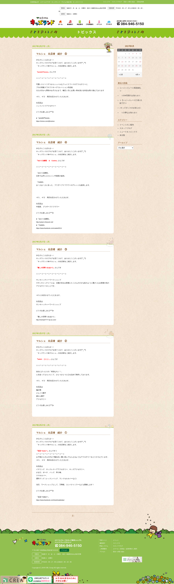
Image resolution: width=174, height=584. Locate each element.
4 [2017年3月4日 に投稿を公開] (136, 53)
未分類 (122, 129)
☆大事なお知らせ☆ (128, 107)
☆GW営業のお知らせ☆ (129, 91)
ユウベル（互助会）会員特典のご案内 (125, 549)
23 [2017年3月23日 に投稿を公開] (129, 65)
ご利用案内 (103, 549)
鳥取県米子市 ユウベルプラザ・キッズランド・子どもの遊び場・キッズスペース (42, 21)
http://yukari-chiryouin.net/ (46, 222)
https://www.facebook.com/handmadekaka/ (52, 500)
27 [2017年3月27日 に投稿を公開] (119, 69)
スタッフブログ (117, 2)
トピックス (106, 2)
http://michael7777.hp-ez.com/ (47, 320)
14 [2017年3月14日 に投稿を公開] (122, 61)
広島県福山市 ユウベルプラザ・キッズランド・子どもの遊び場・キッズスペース (44, 543)
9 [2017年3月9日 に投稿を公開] (129, 57)
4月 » (138, 73)
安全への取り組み (129, 2)
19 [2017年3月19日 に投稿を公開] (140, 61)
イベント (116, 540)
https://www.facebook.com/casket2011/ (51, 228)
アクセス (64, 550)
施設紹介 (102, 543)
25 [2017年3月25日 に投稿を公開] (136, 65)
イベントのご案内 (126, 119)
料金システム (104, 546)
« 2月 (121, 73)
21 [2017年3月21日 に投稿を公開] (122, 65)
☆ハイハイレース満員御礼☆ (130, 87)
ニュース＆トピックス (128, 125)
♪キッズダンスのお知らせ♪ (129, 103)
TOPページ (103, 540)
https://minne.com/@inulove (46, 121)
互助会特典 (140, 2)
